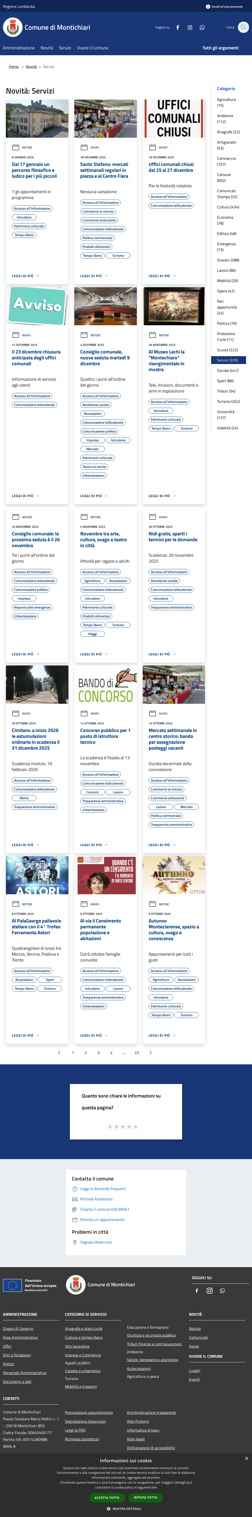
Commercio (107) (226, 161)
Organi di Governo (18, 1328)
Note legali (136, 1439)
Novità (31, 66)
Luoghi (194, 1370)
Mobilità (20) (227, 281)
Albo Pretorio (138, 1421)
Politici (8, 1364)
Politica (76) (227, 323)
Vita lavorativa (77, 1346)
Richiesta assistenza (82, 1439)
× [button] (246, 1459)
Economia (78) (225, 220)
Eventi (194, 1379)
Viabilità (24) (227, 428)
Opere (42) (226, 291)
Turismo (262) (228, 401)
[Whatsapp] (199, 27)
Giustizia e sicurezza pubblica (151, 1335)
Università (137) (225, 414)
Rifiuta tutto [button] (146, 1497)
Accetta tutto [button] (107, 1498)
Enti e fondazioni (17, 1355)
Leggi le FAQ (75, 1430)
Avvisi (89, 147)
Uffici (7, 1346)
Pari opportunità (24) (227, 307)
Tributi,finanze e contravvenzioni (154, 1344)
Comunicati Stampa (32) (227, 194)
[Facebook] (175, 27)
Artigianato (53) (226, 145)
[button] (126, 1508)
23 (137, 1053)
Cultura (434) (228, 207)
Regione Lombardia (19, 6)
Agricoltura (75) (226, 102)
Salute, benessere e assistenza (152, 1360)
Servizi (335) (227, 360)
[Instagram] (187, 27)
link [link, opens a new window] (154, 1487)
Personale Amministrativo (25, 1373)
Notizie (22, 147)
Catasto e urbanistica (82, 1371)
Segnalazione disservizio (85, 1421)
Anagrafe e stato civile (83, 1328)
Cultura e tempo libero (83, 1337)
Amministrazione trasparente (151, 1412)
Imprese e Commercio (83, 1355)
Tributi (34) (226, 391)
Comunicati (198, 1337)
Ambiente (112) (225, 118)
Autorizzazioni (139, 1368)
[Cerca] (243, 27)
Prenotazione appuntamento (89, 1412)
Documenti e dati (17, 1381)
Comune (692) (224, 177)
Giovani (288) (228, 260)
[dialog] (126, 1485)
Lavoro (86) (226, 270)
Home (14, 66)
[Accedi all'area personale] (224, 6)
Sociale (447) (227, 370)
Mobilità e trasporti (81, 1386)
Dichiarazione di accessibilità (151, 1448)
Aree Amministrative (20, 1337)
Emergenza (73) (226, 247)
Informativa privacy (143, 1430)
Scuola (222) (227, 350)
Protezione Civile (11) (226, 336)
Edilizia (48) (226, 233)
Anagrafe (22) (228, 132)
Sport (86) (225, 381)
